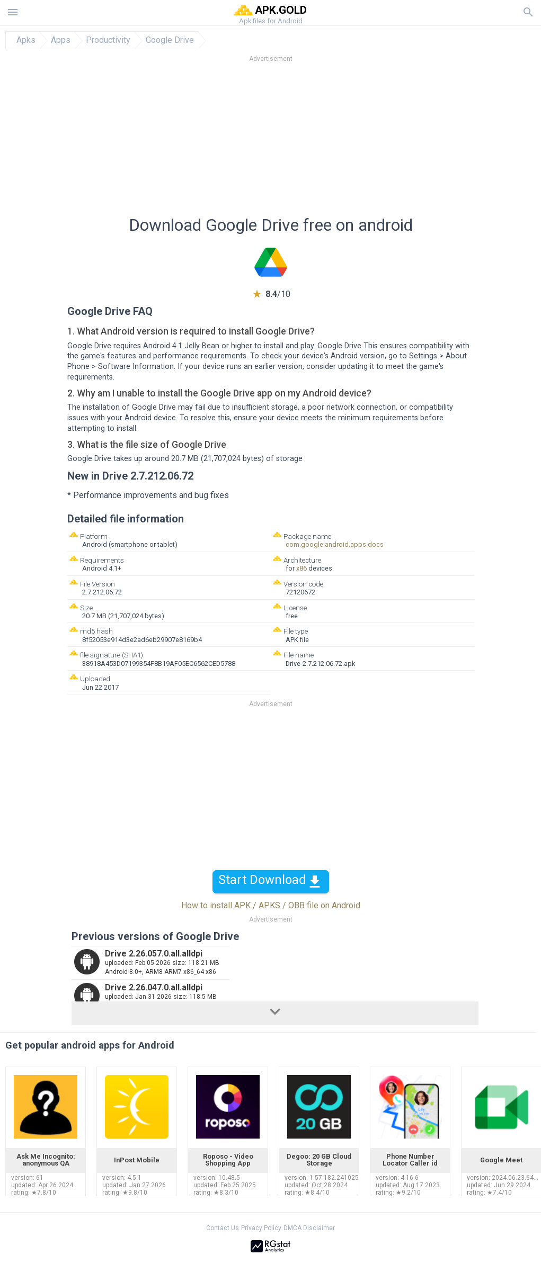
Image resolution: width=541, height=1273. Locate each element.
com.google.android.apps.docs (335, 544)
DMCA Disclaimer (309, 1228)
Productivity (108, 40)
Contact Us (222, 1228)
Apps (60, 40)
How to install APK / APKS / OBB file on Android (270, 905)
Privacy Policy (261, 1228)
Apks (26, 40)
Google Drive (170, 40)
